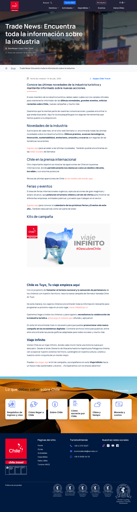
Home (40, 445)
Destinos (53, 8)
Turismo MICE (70, 3)
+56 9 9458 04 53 (82, 457)
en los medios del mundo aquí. (79, 178)
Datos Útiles (118, 8)
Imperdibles (83, 8)
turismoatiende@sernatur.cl (85, 451)
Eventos (101, 8)
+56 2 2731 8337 (81, 446)
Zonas (40, 449)
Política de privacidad (13, 485)
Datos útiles (43, 460)
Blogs (13, 68)
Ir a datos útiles (122, 390)
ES (121, 3)
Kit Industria (101, 3)
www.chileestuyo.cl (78, 307)
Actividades (67, 8)
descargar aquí (41, 362)
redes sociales (36, 151)
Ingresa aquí (32, 148)
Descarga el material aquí (60, 318)
